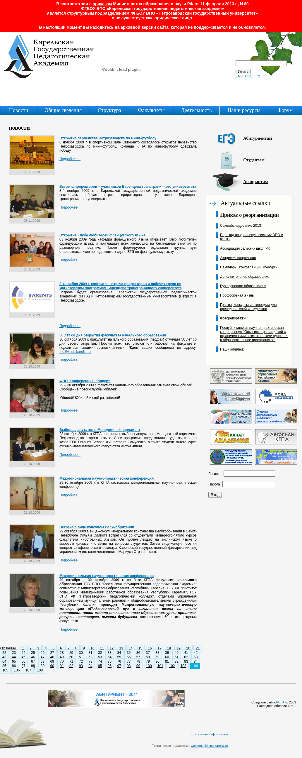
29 (71, 653)
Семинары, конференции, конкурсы (249, 267)
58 (148, 657)
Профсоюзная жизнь (237, 295)
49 (62, 657)
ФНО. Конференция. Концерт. (85, 381)
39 (167, 653)
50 (71, 657)
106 (17, 670)
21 (198, 648)
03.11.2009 (32, 219)
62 (186, 657)
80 (157, 661)
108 (40, 670)
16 (150, 648)
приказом (102, 3)
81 (167, 661)
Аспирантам (255, 181)
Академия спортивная (238, 258)
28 (62, 653)
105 (5, 670)
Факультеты (151, 110)
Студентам (254, 160)
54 (109, 657)
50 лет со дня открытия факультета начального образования (112, 335)
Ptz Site (281, 702)
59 (157, 657)
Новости (18, 110)
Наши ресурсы (244, 110)
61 (177, 657)
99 (138, 666)
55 (119, 657)
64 (4, 661)
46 (33, 657)
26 (42, 653)
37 (148, 653)
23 (14, 653)
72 (81, 661)
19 (179, 648)
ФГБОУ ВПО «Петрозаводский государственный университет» (194, 13)
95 (100, 666)
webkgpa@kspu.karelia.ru (209, 745)
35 (129, 653)
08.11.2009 (32, 170)
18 (169, 648)
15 (140, 648)
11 (102, 648)
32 (100, 653)
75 (109, 661)
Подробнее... (69, 159)
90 (52, 666)
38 (157, 653)
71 (71, 661)
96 (109, 666)
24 (23, 653)
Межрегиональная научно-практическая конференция (106, 478)
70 (62, 661)
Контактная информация (209, 734)
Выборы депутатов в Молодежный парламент (99, 430)
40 (177, 653)
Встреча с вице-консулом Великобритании (96, 527)
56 (129, 657)
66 (23, 661)
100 (149, 666)
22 (4, 653)
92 (71, 666)
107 (28, 670)
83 (186, 661)
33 (109, 653)
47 (42, 657)
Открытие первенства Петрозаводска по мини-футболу (107, 138)
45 (23, 657)
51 (81, 657)
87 (23, 666)
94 (90, 666)
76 (119, 661)
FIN (257, 76)
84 (196, 661)
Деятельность (196, 110)
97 (119, 666)
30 (81, 653)
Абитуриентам (257, 138)
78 (138, 661)
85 (4, 666)
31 (90, 653)
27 (52, 653)
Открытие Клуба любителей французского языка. (102, 235)
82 (177, 661)
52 (90, 657)
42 (196, 653)
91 (62, 666)
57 (138, 657)
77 (129, 661)
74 (100, 661)
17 (159, 648)
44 (14, 657)
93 (81, 666)
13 (121, 648)
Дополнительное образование (244, 277)
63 (196, 657)
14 (131, 648)
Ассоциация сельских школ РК (245, 248)
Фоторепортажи (233, 318)
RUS (249, 76)
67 (33, 661)
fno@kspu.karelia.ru (75, 352)
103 (183, 666)
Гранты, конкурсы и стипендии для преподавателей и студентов (248, 307)
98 (129, 666)
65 (14, 661)
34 (119, 653)
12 (112, 648)
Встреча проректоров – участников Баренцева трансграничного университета (127, 187)
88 (33, 666)
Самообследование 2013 (240, 226)
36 (138, 653)
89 (42, 666)
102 (172, 666)
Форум (285, 110)
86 (14, 666)
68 (42, 661)
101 (160, 666)
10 (92, 648)
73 (90, 661)
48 (52, 657)
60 (167, 657)
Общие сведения (63, 110)
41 (186, 653)
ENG (239, 76)
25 (33, 653)
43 (4, 657)
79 (148, 661)
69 (52, 661)
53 (100, 657)
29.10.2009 (32, 413)
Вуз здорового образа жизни (243, 286)
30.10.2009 (32, 365)
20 (188, 648)
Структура (109, 110)
